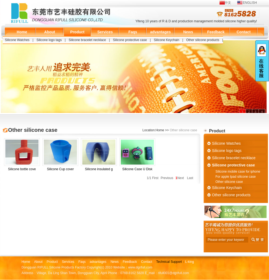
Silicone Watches (17, 40)
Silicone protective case (130, 40)
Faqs (132, 32)
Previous (167, 178)
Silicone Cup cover (60, 155)
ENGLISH (250, 3)
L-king (189, 262)
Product (77, 32)
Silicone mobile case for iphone (237, 171)
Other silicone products (202, 40)
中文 (228, 3)
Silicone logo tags (49, 40)
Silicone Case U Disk (137, 155)
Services (105, 32)
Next (180, 178)
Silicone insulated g (98, 155)
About (49, 32)
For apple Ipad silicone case (235, 177)
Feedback (216, 32)
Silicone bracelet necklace (87, 40)
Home (22, 32)
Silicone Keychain (166, 40)
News (188, 32)
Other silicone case (229, 182)
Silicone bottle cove (21, 155)
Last (190, 178)
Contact (243, 32)
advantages (160, 32)
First (155, 178)
